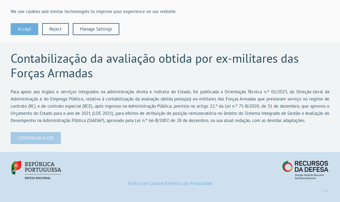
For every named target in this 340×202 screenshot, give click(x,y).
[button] (325, 190)
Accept (24, 29)
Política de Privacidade (190, 183)
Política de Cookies (146, 183)
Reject (55, 29)
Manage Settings (96, 29)
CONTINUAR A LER (36, 138)
